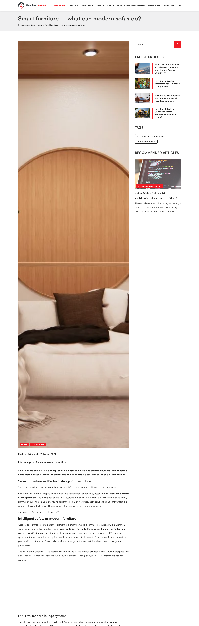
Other (24, 445)
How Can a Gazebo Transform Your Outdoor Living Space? (167, 84)
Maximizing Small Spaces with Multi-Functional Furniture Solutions (167, 98)
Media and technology (161, 5)
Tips (179, 5)
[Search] (177, 44)
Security (75, 5)
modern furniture (146, 142)
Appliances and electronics (98, 5)
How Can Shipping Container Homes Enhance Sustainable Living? (165, 113)
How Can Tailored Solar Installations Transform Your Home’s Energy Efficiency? (167, 68)
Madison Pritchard (28, 454)
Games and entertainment (131, 5)
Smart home (61, 5)
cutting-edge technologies (151, 136)
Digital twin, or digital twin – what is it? (156, 197)
